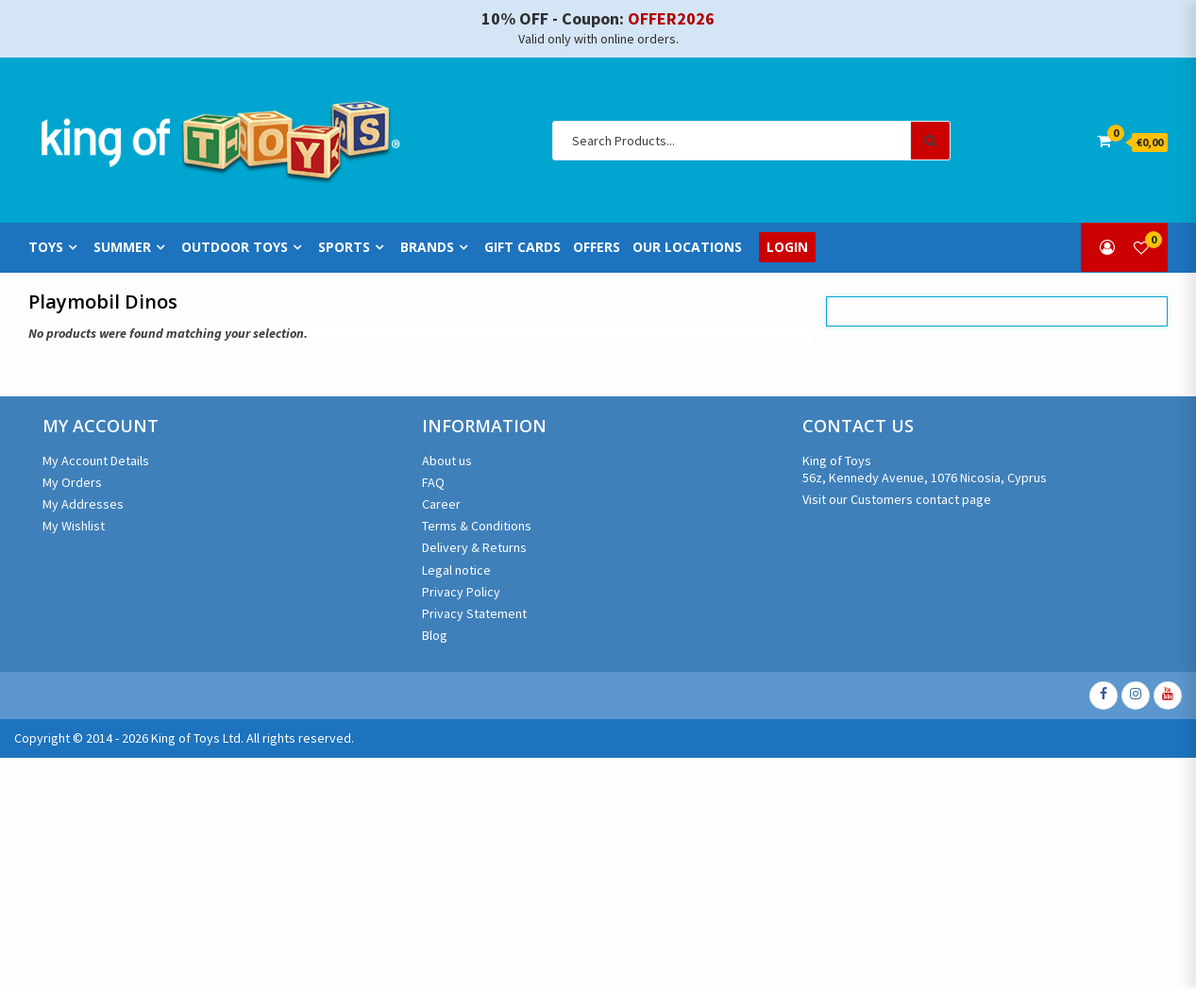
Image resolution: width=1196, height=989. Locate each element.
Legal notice (456, 570)
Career (441, 503)
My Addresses (83, 503)
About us (447, 460)
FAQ (433, 482)
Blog (434, 635)
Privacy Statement (474, 613)
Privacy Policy (461, 591)
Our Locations (687, 247)
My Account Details (95, 460)
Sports (344, 248)
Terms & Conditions (476, 525)
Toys (45, 248)
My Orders (72, 482)
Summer (122, 248)
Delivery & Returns (474, 547)
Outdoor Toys (234, 248)
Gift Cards (522, 247)
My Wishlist (73, 525)
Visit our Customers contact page (896, 499)
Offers (596, 247)
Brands (427, 248)
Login (787, 247)
